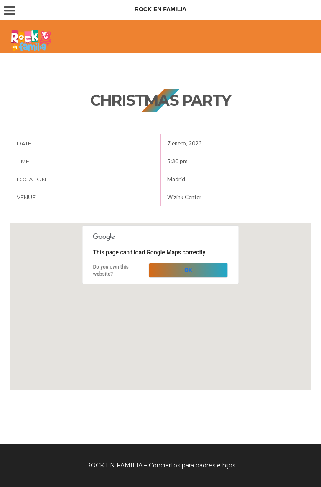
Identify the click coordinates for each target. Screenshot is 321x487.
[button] (160, 299)
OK (188, 270)
